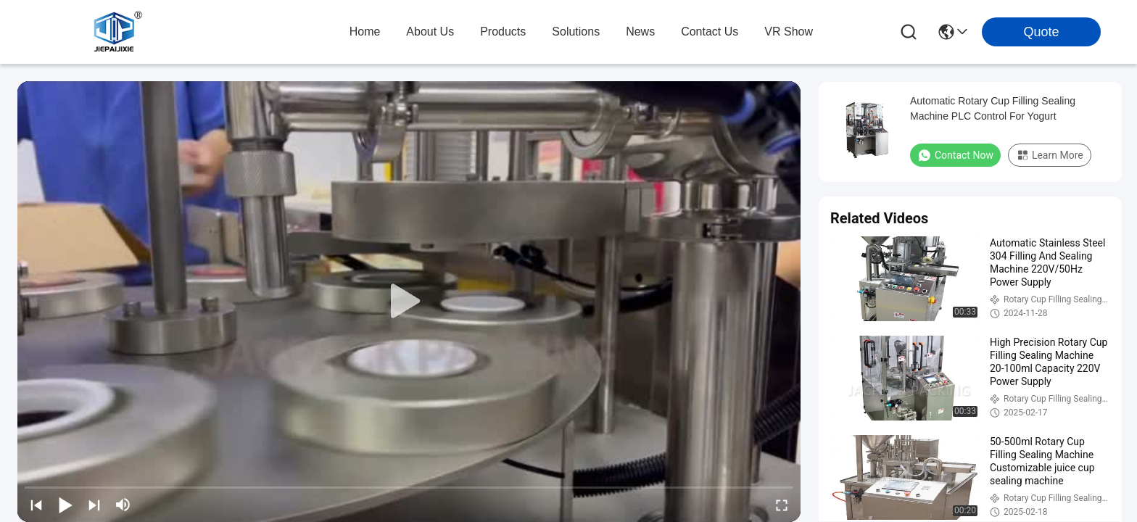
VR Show (788, 31)
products (503, 31)
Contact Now (955, 155)
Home (365, 31)
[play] (409, 301)
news (640, 31)
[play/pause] (65, 504)
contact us (709, 31)
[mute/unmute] (123, 504)
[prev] (36, 504)
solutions (576, 31)
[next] (94, 504)
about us (430, 31)
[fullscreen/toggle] (781, 504)
